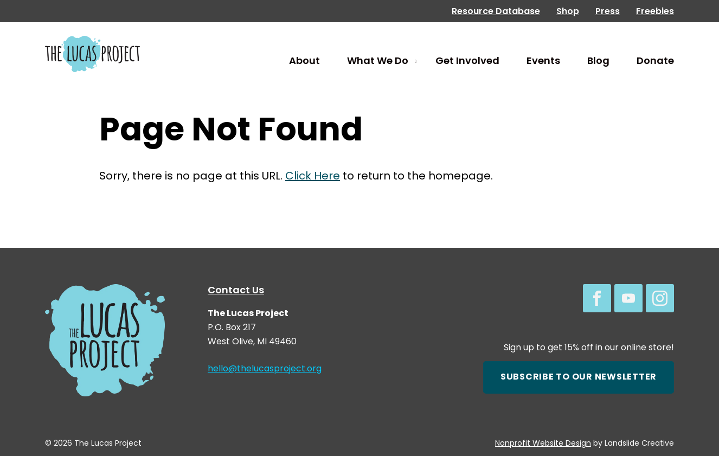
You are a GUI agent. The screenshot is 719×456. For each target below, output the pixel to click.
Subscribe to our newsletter (578, 377)
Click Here (312, 176)
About (304, 61)
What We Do (377, 61)
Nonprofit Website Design (543, 444)
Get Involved (467, 61)
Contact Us (236, 291)
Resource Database (496, 12)
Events (543, 61)
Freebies (655, 12)
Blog (598, 61)
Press (607, 12)
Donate (655, 61)
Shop (567, 12)
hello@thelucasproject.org (265, 369)
